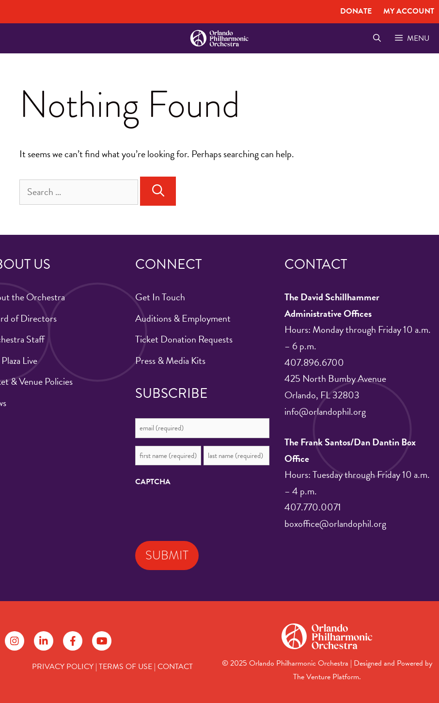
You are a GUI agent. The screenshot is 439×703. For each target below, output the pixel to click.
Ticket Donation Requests (184, 339)
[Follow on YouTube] (101, 641)
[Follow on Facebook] (72, 641)
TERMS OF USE (125, 666)
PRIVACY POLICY (63, 666)
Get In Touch (160, 297)
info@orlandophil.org (325, 411)
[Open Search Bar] (377, 38)
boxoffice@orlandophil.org (335, 523)
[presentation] (208, 511)
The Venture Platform (326, 677)
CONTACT (175, 666)
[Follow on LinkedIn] (43, 641)
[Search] (158, 191)
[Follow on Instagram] (14, 641)
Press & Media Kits (170, 360)
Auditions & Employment (183, 318)
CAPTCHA (153, 482)
